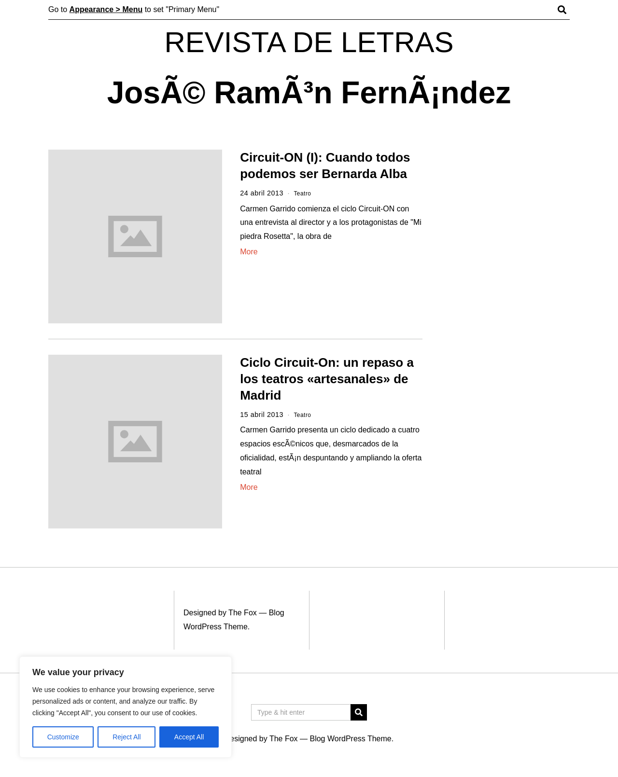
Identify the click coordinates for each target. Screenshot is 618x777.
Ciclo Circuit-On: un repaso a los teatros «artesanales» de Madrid (327, 378)
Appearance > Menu (106, 9)
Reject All (126, 737)
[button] (359, 712)
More (248, 252)
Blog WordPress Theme (350, 739)
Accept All (189, 737)
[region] (125, 707)
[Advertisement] (506, 298)
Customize (63, 737)
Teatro (304, 193)
